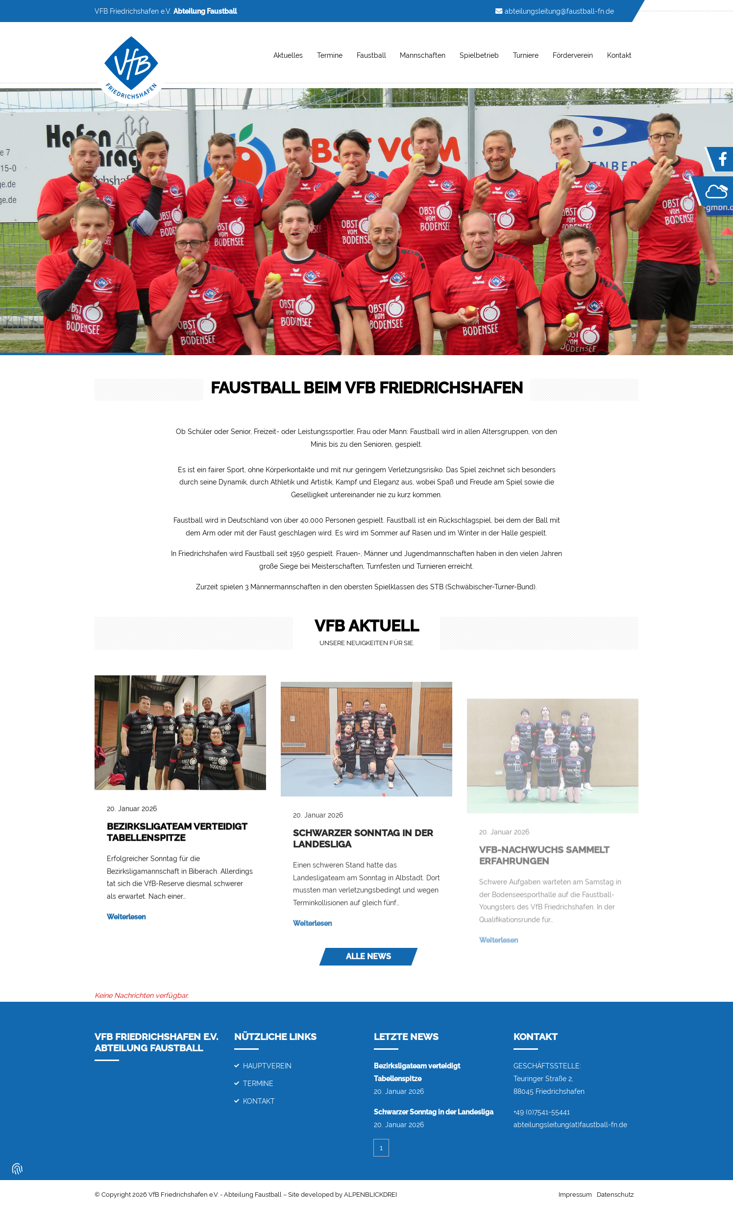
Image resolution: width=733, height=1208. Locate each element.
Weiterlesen (126, 933)
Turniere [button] (525, 55)
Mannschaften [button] (422, 55)
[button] (55, 221)
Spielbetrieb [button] (479, 55)
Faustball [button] (371, 55)
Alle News (368, 956)
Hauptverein (267, 1066)
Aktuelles (288, 55)
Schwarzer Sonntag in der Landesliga (433, 1112)
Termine (329, 55)
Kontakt (259, 1101)
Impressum (575, 1194)
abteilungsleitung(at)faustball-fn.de (570, 1124)
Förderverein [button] (573, 55)
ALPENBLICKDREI (370, 1194)
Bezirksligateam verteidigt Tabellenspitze (177, 848)
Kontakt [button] (619, 55)
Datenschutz (615, 1194)
